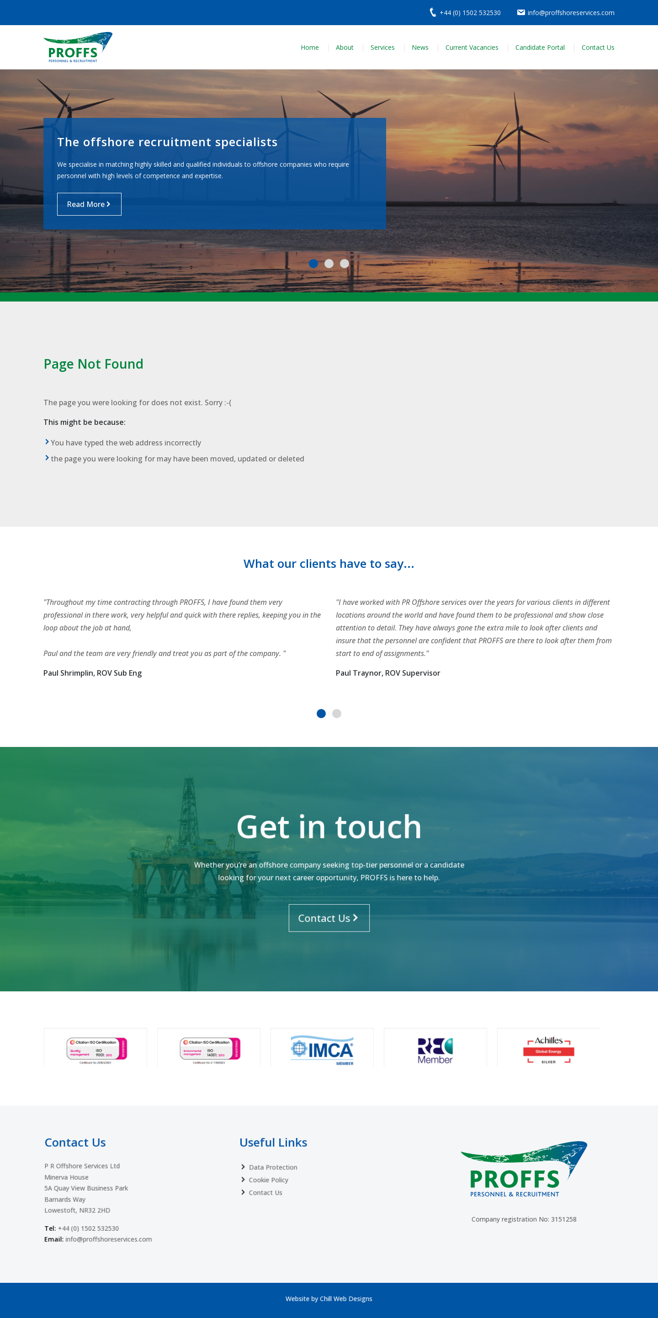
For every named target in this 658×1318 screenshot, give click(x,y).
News (420, 47)
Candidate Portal (540, 47)
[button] (313, 263)
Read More (86, 204)
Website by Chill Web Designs (329, 1298)
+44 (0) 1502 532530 (102, 1200)
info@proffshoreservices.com (116, 1208)
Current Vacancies (472, 47)
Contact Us (598, 47)
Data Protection (290, 1157)
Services (383, 47)
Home (310, 47)
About (345, 47)
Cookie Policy (287, 1167)
